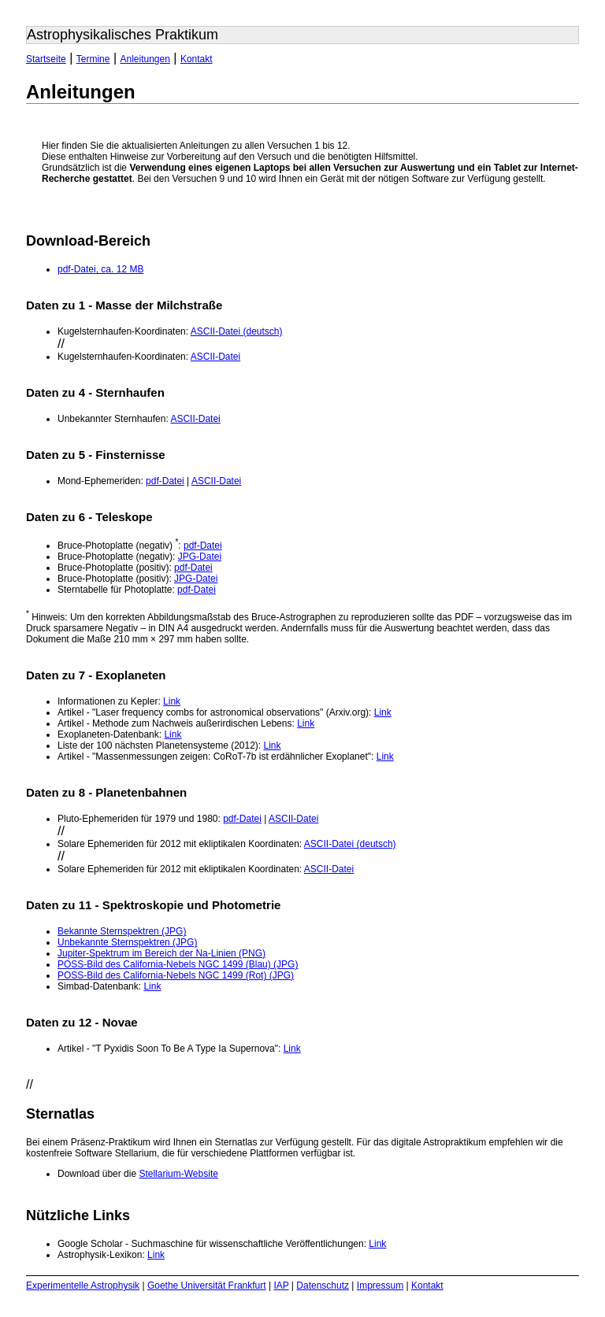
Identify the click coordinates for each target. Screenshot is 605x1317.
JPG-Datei (199, 556)
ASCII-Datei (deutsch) (237, 331)
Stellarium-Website (178, 1173)
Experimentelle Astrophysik (82, 1285)
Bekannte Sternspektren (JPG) (122, 931)
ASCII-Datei (215, 356)
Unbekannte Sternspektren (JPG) (127, 942)
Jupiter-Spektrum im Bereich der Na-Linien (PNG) (161, 953)
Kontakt (196, 59)
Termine (93, 59)
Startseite (46, 59)
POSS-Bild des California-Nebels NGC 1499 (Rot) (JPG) (176, 975)
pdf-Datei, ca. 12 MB (100, 269)
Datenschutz (322, 1285)
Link (171, 701)
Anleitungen (144, 59)
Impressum (380, 1285)
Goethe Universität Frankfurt (206, 1285)
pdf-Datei (165, 480)
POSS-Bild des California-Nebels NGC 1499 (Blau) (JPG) (178, 964)
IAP (280, 1285)
